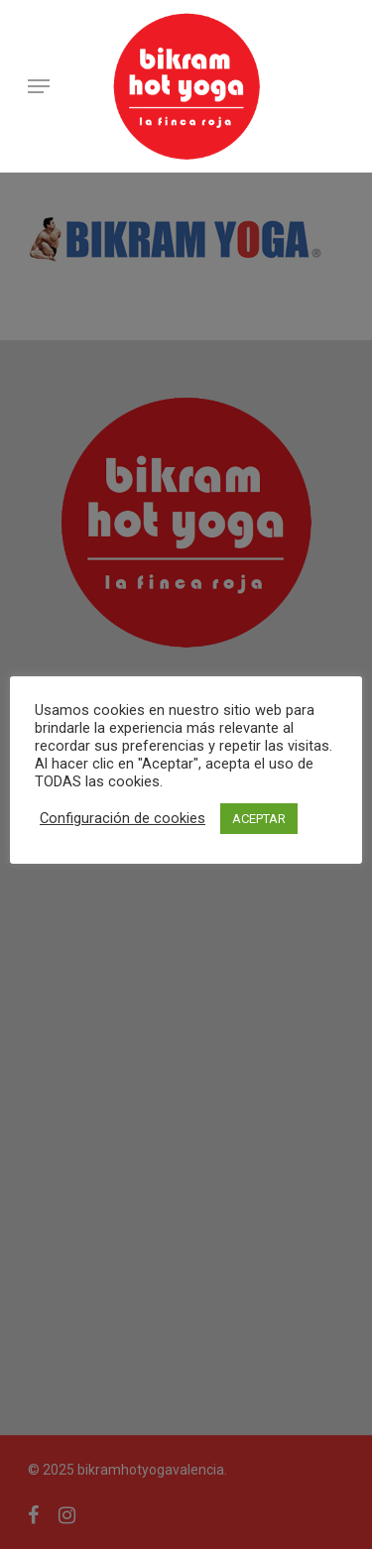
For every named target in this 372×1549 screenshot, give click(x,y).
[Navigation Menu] (39, 86)
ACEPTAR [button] (259, 818)
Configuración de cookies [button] (122, 818)
